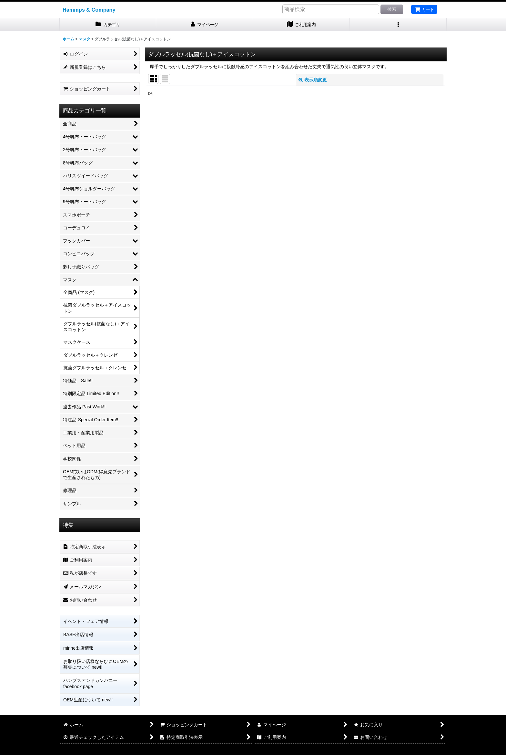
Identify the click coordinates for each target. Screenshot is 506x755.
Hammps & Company (89, 10)
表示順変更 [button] (313, 79)
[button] (398, 24)
